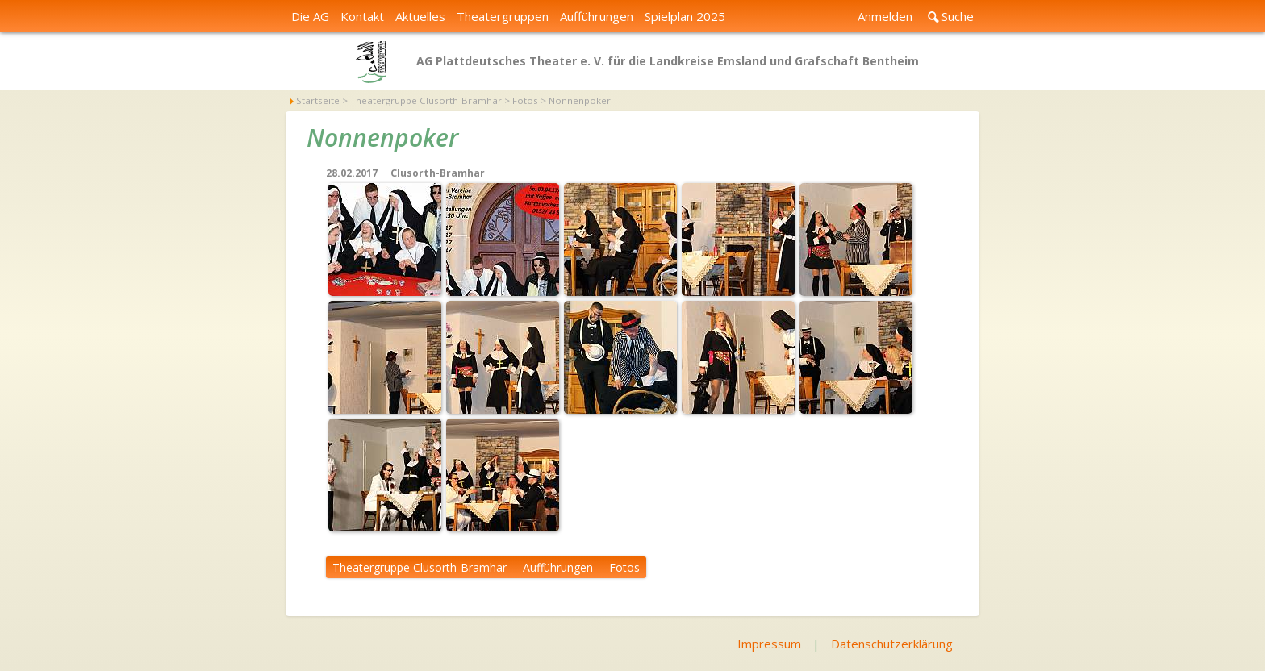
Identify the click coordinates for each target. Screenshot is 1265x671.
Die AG (310, 16)
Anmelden (885, 16)
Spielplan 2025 (685, 16)
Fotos (624, 567)
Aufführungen (596, 16)
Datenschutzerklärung (892, 644)
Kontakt (362, 16)
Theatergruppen (503, 16)
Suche (957, 16)
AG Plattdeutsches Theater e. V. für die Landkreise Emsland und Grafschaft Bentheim (667, 61)
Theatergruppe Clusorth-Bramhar (419, 567)
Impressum (769, 644)
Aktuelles (420, 16)
